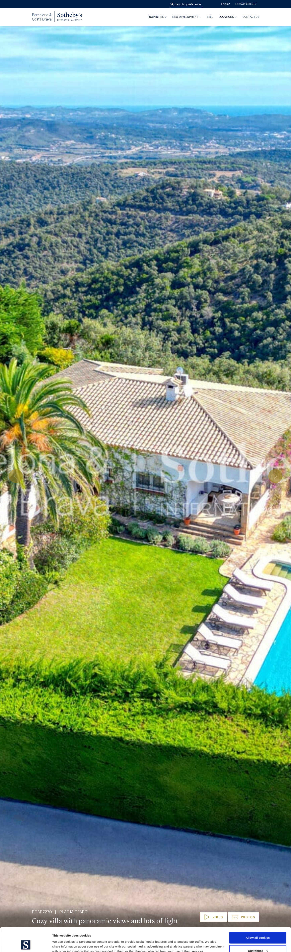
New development (186, 17)
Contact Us (251, 17)
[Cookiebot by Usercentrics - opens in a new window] (25, 944)
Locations (228, 17)
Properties (157, 17)
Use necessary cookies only (258, 941)
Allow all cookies (258, 915)
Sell (210, 17)
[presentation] (16, 476)
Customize (258, 928)
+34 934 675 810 (245, 4)
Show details (61, 939)
